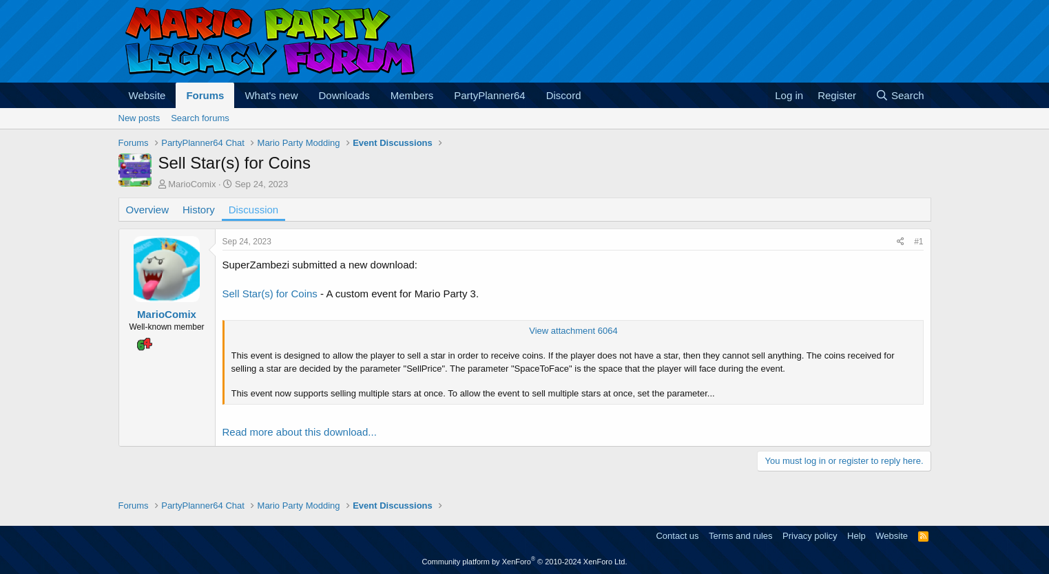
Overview (147, 209)
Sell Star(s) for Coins (270, 293)
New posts (139, 118)
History (199, 209)
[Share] (900, 242)
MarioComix (192, 184)
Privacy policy (809, 536)
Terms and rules (740, 536)
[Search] (900, 95)
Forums (205, 95)
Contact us (677, 536)
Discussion (254, 209)
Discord (563, 95)
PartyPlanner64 (489, 95)
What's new (271, 95)
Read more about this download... (299, 432)
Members (412, 95)
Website (147, 95)
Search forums (200, 118)
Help (856, 536)
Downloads (344, 95)
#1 (918, 241)
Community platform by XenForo (524, 561)
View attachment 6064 (573, 331)
